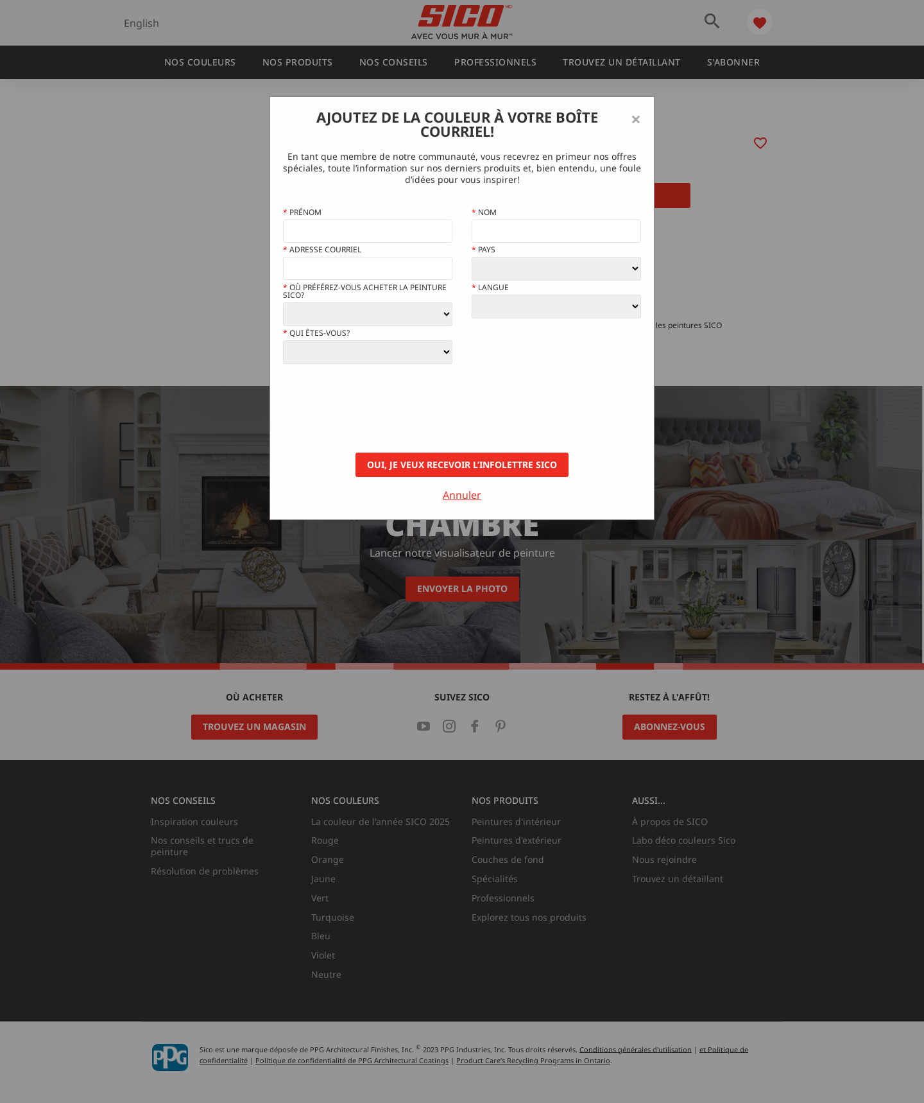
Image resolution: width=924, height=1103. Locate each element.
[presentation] (380, 408)
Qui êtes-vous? (316, 333)
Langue (490, 287)
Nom (484, 212)
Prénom (302, 212)
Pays (483, 250)
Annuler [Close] (462, 495)
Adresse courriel (322, 250)
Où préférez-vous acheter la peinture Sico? (365, 291)
